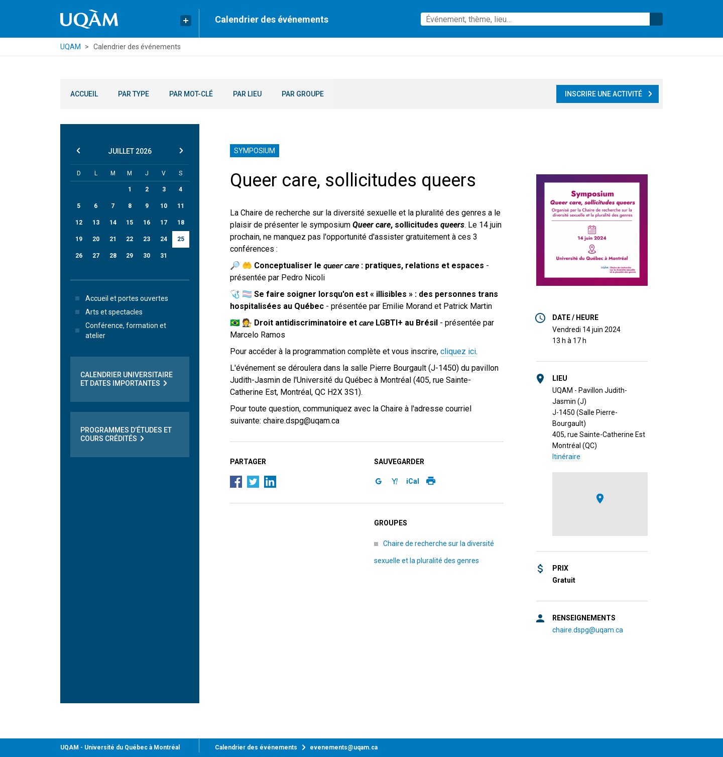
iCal (412, 481)
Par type (133, 94)
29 (129, 255)
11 (180, 205)
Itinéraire (566, 457)
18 (180, 222)
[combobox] (542, 19)
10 (163, 205)
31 (163, 255)
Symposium (254, 151)
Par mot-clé (191, 94)
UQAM (70, 47)
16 (146, 222)
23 (146, 239)
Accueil (84, 94)
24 (163, 239)
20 (95, 239)
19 (78, 239)
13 (95, 222)
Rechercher (656, 19)
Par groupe (303, 94)
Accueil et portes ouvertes (119, 298)
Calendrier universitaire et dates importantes (126, 379)
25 (180, 239)
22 (129, 239)
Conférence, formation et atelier (118, 330)
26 (78, 255)
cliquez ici (458, 351)
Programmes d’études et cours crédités (126, 434)
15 (129, 222)
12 (78, 222)
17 (163, 222)
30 (146, 255)
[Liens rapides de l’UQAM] (185, 20)
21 (112, 239)
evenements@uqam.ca (344, 747)
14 (112, 222)
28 (112, 255)
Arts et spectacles (107, 312)
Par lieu (247, 94)
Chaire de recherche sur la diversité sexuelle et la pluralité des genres (434, 552)
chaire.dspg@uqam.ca (587, 630)
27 (95, 255)
